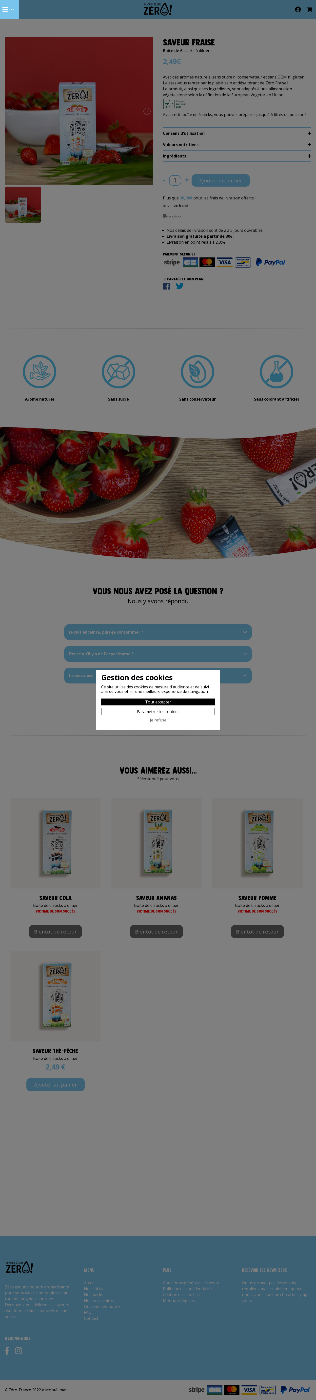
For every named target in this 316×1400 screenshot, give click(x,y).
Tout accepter (158, 702)
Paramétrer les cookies (158, 711)
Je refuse (158, 720)
